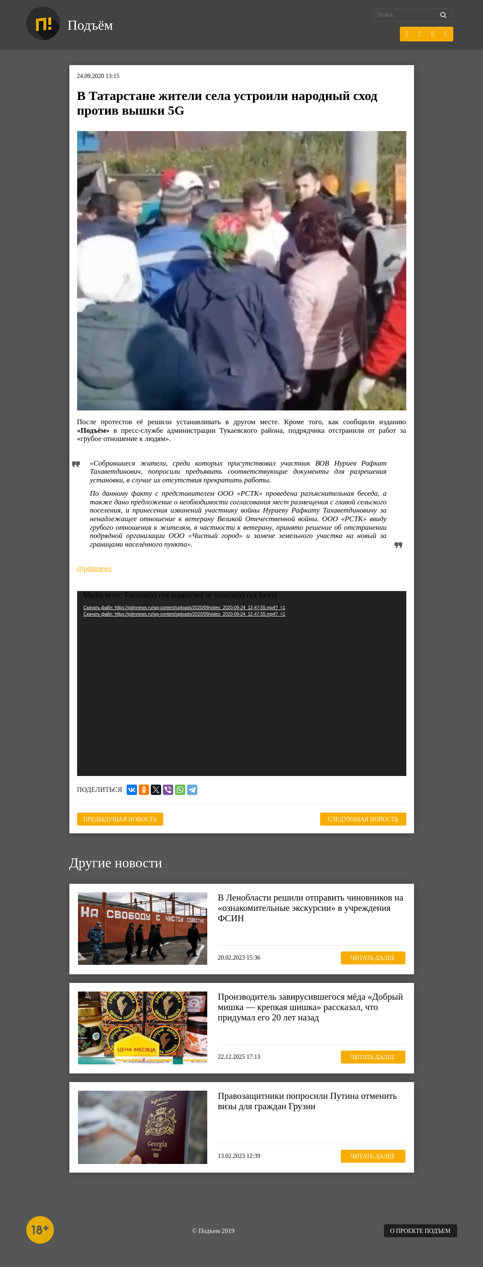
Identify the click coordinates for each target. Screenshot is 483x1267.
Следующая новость (363, 819)
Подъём (90, 25)
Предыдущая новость (120, 819)
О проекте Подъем (420, 1231)
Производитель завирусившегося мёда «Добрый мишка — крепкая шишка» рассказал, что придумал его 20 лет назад (310, 1007)
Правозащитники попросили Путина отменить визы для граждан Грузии (307, 1101)
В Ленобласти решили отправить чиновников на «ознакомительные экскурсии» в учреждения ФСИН (310, 907)
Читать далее (373, 958)
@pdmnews (94, 568)
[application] (241, 683)
